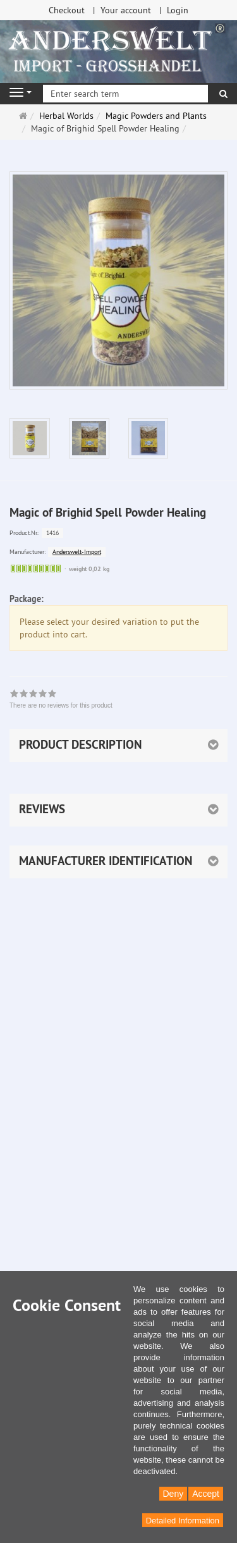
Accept (205, 1494)
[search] (223, 93)
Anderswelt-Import (76, 552)
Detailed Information (182, 1520)
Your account (125, 10)
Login (177, 10)
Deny (173, 1494)
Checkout (67, 10)
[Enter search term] (125, 93)
